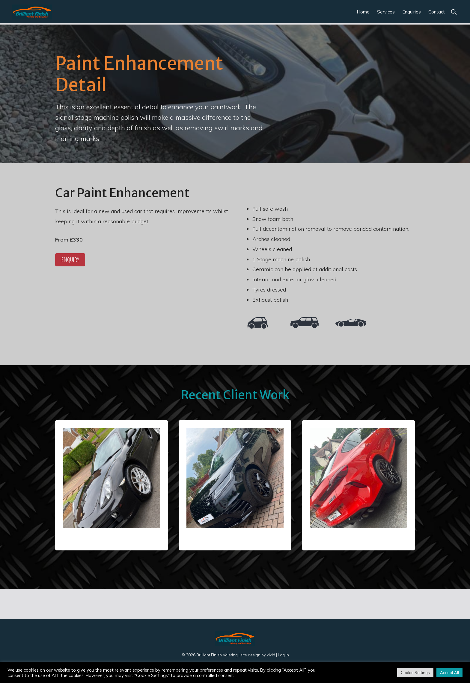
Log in (283, 654)
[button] (453, 12)
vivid (271, 654)
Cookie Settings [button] (415, 672)
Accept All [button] (449, 672)
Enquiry (70, 260)
